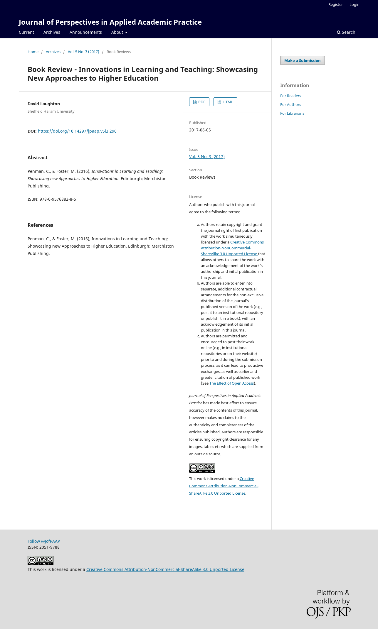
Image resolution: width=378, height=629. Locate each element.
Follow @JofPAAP (44, 541)
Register (335, 4)
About (117, 32)
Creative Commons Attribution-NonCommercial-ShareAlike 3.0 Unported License (232, 247)
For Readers (290, 95)
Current (26, 32)
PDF (201, 101)
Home (33, 51)
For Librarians (292, 113)
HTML (227, 101)
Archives (51, 32)
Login (354, 4)
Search (346, 32)
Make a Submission (302, 60)
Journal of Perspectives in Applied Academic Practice (110, 22)
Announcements (86, 32)
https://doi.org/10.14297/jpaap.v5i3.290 (77, 131)
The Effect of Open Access (231, 383)
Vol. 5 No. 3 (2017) (83, 51)
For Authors (290, 104)
